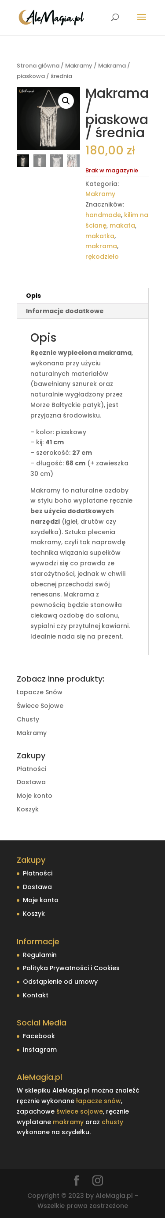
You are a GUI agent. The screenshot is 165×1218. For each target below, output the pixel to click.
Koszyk (28, 809)
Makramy (78, 65)
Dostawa (31, 782)
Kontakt (35, 995)
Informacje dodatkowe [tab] (65, 311)
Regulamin (40, 954)
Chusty (28, 719)
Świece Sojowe (40, 705)
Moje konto (34, 795)
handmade (103, 215)
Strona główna (38, 65)
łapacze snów (98, 1101)
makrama (101, 246)
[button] (66, 101)
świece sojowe (79, 1111)
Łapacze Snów (39, 692)
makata (122, 225)
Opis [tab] (33, 295)
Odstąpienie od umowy (60, 981)
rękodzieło (102, 256)
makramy (68, 1122)
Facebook (39, 1036)
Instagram (40, 1049)
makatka (99, 236)
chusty (112, 1122)
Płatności (31, 768)
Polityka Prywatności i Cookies (71, 968)
